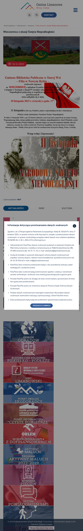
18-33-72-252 (33, 251)
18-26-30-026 (15, 260)
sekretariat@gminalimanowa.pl (57, 251)
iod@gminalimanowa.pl (39, 260)
